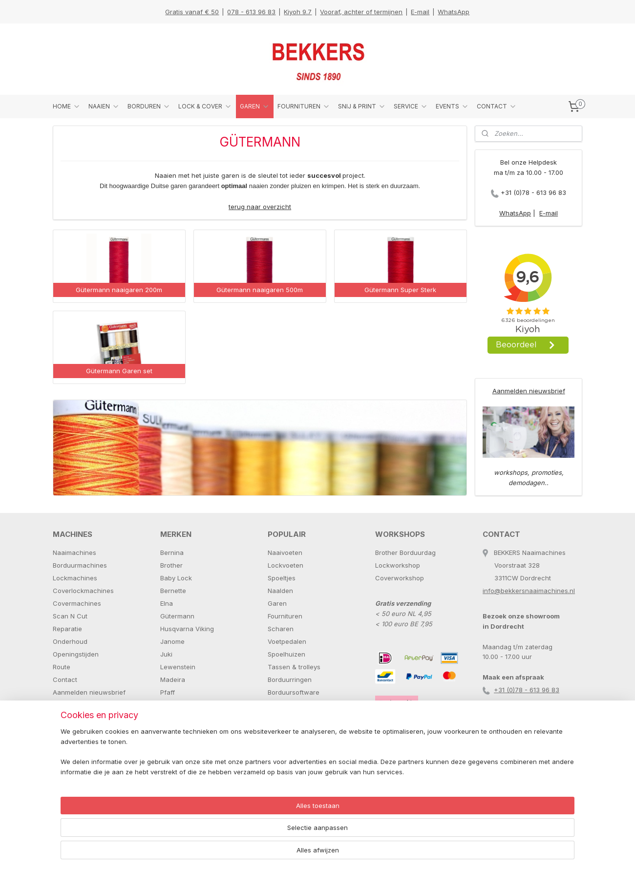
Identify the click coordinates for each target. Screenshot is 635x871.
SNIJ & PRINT (362, 106)
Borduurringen (290, 679)
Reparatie (67, 629)
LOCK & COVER (205, 106)
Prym (167, 705)
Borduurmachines (80, 565)
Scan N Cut (70, 616)
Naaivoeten (285, 552)
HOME (67, 106)
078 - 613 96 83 (251, 12)
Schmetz (173, 718)
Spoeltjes (282, 578)
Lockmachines (75, 578)
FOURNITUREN (303, 106)
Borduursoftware (293, 692)
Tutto (168, 756)
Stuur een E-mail (78, 705)
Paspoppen (285, 705)
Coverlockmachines (83, 591)
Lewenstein (177, 667)
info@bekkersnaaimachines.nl (529, 591)
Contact (65, 679)
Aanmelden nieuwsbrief (528, 391)
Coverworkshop (399, 578)
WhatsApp (453, 12)
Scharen (281, 629)
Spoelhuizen (286, 654)
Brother (171, 565)
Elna (166, 603)
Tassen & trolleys (294, 667)
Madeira (172, 679)
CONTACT (497, 106)
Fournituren (285, 616)
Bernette (173, 591)
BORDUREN (148, 106)
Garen (277, 603)
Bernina (172, 552)
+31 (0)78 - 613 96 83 (533, 192)
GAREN (255, 106)
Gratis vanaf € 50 (192, 12)
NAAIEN (104, 106)
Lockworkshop (397, 565)
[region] (253, 834)
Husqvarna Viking (187, 629)
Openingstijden (76, 654)
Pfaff (167, 692)
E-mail (420, 12)
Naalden (280, 591)
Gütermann (177, 616)
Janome (172, 641)
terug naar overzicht (260, 207)
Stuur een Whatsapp (84, 718)
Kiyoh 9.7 (298, 12)
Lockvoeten (285, 565)
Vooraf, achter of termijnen (361, 12)
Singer (170, 730)
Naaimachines (74, 552)
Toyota (170, 743)
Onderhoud (70, 641)
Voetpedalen (287, 641)
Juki (166, 654)
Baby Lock (176, 578)
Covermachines (77, 603)
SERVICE (411, 106)
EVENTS (452, 106)
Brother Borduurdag (405, 552)
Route (61, 667)
